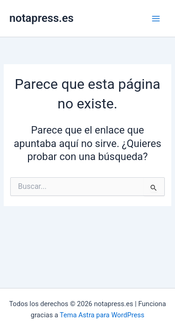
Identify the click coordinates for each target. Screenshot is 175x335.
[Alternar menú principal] (156, 18)
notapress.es (41, 18)
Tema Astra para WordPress (102, 315)
